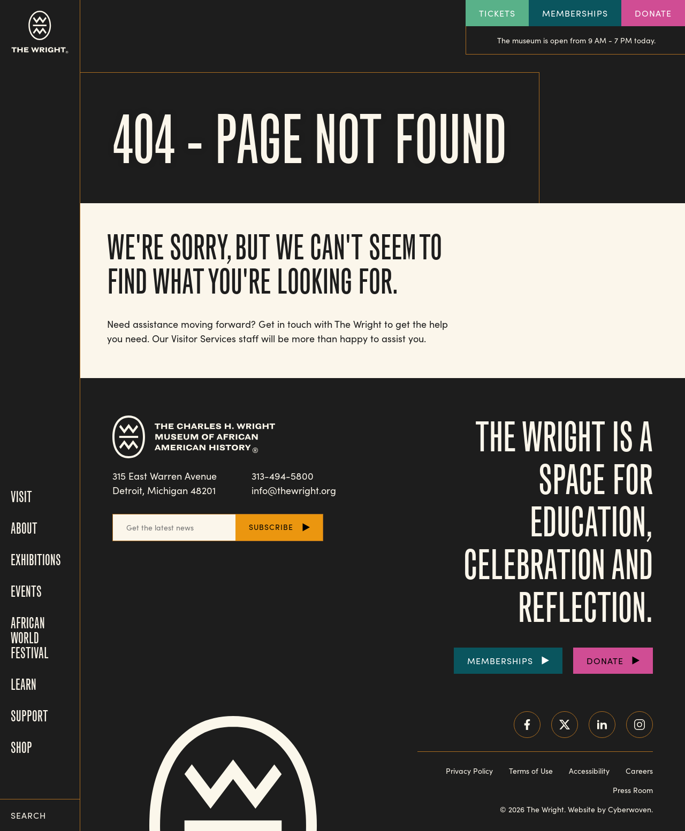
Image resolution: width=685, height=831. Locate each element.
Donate (653, 13)
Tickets (497, 13)
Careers (639, 771)
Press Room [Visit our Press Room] (633, 790)
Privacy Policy (469, 771)
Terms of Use (531, 771)
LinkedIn (602, 724)
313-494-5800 (283, 476)
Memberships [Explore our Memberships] (575, 13)
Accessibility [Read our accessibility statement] (589, 771)
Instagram (639, 724)
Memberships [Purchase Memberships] (500, 660)
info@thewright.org (294, 490)
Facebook (527, 724)
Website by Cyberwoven (609, 809)
